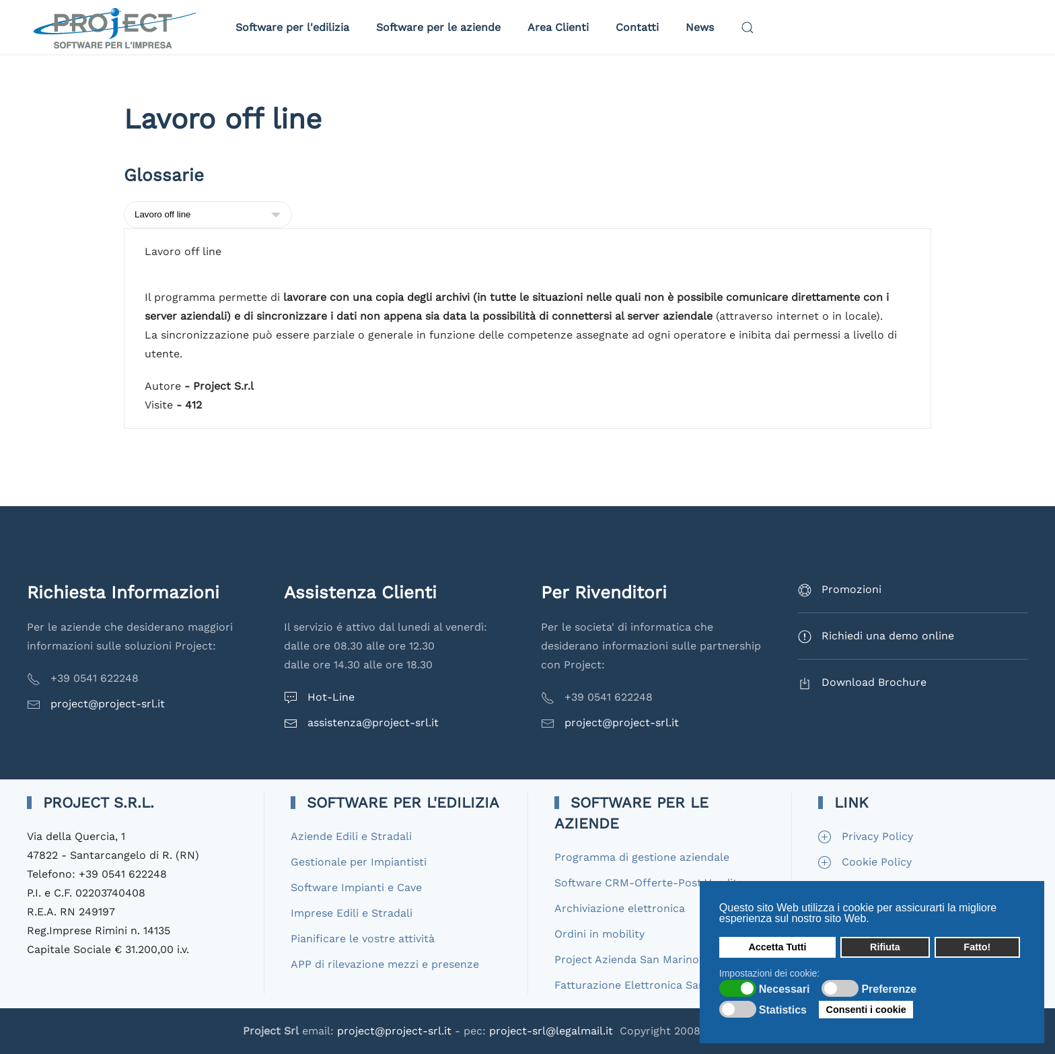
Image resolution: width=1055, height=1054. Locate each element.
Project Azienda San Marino (626, 959)
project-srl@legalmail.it (551, 1030)
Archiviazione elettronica (619, 908)
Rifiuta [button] (885, 947)
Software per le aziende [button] (438, 27)
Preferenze (888, 989)
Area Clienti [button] (558, 27)
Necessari (784, 989)
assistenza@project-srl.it (373, 722)
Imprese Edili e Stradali (351, 913)
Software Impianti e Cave (356, 887)
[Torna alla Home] (118, 27)
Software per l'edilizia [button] (292, 27)
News (700, 27)
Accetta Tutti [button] (777, 947)
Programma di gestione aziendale (641, 857)
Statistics (783, 1010)
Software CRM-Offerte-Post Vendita (648, 882)
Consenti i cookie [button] (866, 1009)
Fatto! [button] (976, 947)
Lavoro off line (183, 251)
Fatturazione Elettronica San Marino (649, 985)
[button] (747, 28)
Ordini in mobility (599, 933)
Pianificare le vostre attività (363, 938)
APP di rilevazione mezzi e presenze (385, 964)
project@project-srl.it (107, 703)
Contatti (637, 27)
